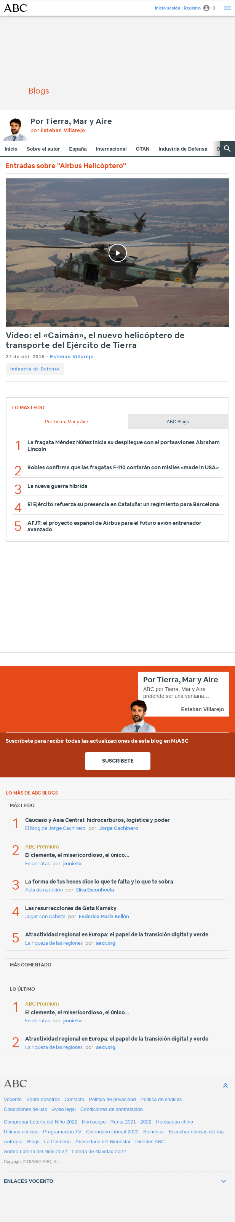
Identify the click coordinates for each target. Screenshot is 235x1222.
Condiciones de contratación (111, 1109)
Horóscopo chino (174, 1122)
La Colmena (57, 1141)
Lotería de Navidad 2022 (99, 1151)
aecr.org (105, 943)
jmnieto (72, 863)
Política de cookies (161, 1099)
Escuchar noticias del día (196, 1132)
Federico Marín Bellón (104, 916)
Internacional (111, 149)
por (57, 130)
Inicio (11, 149)
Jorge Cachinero (118, 828)
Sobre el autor (43, 149)
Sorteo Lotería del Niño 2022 (35, 1151)
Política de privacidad (112, 1099)
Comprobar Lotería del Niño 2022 (40, 1122)
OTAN (143, 149)
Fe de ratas (37, 863)
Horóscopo (94, 1122)
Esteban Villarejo (72, 356)
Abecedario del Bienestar (103, 1141)
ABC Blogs (178, 421)
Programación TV (62, 1132)
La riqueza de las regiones (54, 943)
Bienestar (153, 1132)
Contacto (74, 1099)
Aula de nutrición (44, 890)
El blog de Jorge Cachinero (55, 828)
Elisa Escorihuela (95, 890)
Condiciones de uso (25, 1109)
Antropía (13, 1141)
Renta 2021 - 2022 (131, 1122)
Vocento (13, 1099)
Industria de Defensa (182, 149)
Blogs (33, 1141)
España (77, 149)
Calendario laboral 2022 (112, 1132)
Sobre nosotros (43, 1099)
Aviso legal (64, 1109)
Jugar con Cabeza (45, 916)
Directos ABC (150, 1141)
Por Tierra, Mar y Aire (71, 122)
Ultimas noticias (21, 1132)
